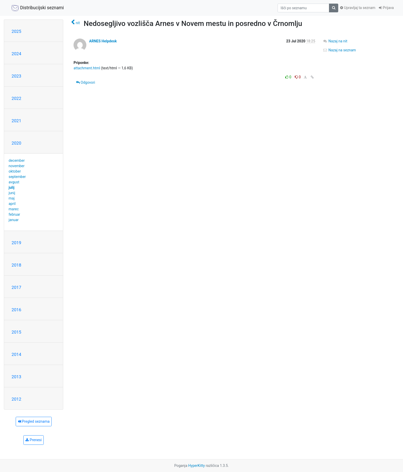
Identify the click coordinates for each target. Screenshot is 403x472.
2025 (16, 31)
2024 (16, 53)
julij (12, 187)
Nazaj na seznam (339, 50)
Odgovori (85, 82)
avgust (14, 182)
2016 (16, 309)
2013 (16, 376)
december (17, 160)
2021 (16, 120)
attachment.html (87, 68)
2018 (16, 265)
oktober (15, 171)
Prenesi (33, 440)
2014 (16, 354)
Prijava (386, 8)
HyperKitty (196, 466)
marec (14, 209)
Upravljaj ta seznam (357, 8)
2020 (16, 143)
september (17, 177)
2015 (16, 332)
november (17, 166)
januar (14, 220)
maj (12, 198)
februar (14, 214)
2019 (16, 242)
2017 (16, 287)
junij (12, 193)
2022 (16, 98)
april (12, 204)
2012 (16, 399)
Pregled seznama (34, 421)
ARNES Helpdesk (103, 41)
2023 (16, 76)
